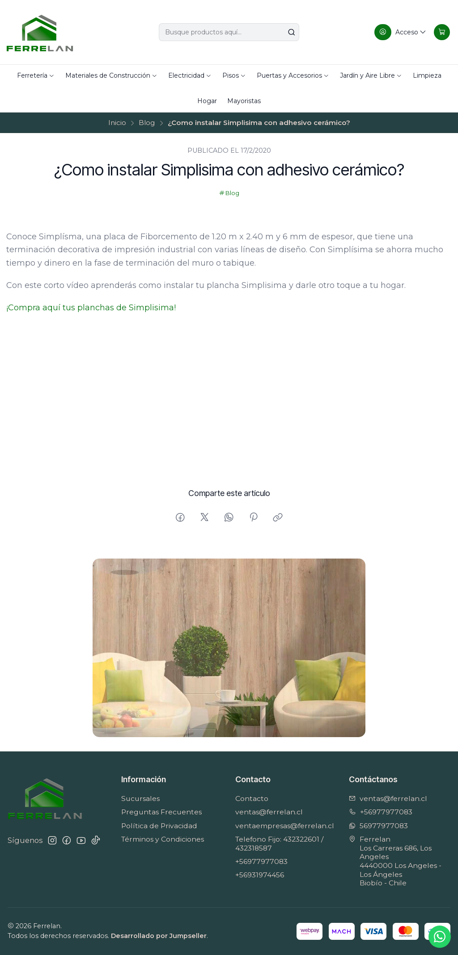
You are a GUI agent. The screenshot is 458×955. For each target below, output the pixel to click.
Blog (147, 122)
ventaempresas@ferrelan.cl (284, 826)
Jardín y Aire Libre (371, 75)
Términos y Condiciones (162, 839)
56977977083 (378, 826)
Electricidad (190, 75)
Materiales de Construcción (111, 75)
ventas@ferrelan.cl (269, 812)
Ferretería (36, 75)
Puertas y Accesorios (293, 75)
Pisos (234, 75)
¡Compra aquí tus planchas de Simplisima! (91, 308)
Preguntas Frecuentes (161, 812)
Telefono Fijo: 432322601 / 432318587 (279, 843)
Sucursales (140, 798)
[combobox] (229, 32)
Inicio (117, 122)
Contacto (251, 798)
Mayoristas (244, 101)
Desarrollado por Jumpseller (159, 936)
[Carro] (442, 32)
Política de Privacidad (159, 826)
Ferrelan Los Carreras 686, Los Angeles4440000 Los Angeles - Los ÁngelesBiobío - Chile (395, 861)
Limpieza (427, 75)
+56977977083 (261, 861)
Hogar (207, 101)
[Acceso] (400, 32)
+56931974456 (259, 875)
